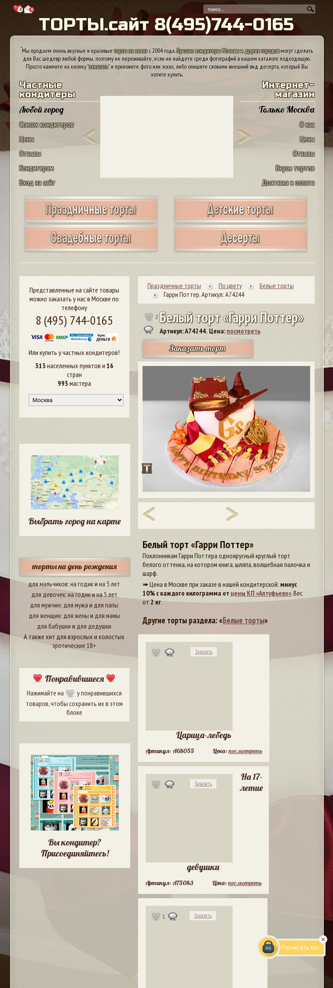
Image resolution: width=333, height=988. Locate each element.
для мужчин (45, 604)
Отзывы (30, 153)
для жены (76, 615)
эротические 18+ (74, 645)
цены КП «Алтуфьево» (261, 593)
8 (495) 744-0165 (74, 320)
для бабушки (54, 626)
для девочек (48, 594)
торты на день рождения (74, 566)
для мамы (107, 615)
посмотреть (243, 330)
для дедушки (94, 626)
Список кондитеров (46, 124)
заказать (98, 66)
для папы (106, 604)
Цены (26, 139)
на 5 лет (109, 583)
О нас (307, 124)
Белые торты (243, 620)
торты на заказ (130, 51)
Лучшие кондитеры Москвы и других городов (227, 51)
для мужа (75, 604)
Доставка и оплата (288, 182)
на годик (81, 583)
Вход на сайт (37, 182)
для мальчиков (48, 583)
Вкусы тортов (295, 168)
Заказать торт (197, 348)
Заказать (203, 651)
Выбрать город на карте (74, 521)
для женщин (45, 615)
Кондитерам (36, 168)
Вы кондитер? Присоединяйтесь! (75, 848)
